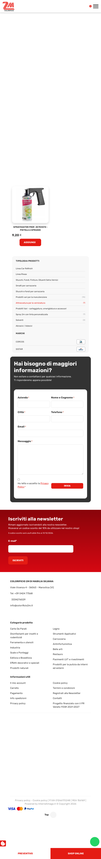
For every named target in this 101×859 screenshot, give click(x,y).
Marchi (20, 333)
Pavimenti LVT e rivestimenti (68, 659)
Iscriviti (18, 560)
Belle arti (58, 649)
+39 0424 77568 (24, 593)
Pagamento (16, 693)
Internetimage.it (47, 803)
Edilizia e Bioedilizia (21, 657)
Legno (56, 628)
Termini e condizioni (64, 688)
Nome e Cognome (62, 397)
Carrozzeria (59, 639)
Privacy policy (17, 703)
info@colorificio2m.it (21, 605)
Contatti (57, 698)
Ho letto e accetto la (33, 485)
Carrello (14, 688)
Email (22, 426)
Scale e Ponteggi (19, 652)
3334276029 (18, 599)
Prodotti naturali (19, 668)
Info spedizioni (18, 698)
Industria (15, 647)
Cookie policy (60, 683)
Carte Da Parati (18, 628)
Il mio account (18, 683)
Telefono (57, 412)
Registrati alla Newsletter (67, 693)
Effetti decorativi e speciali (24, 662)
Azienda (23, 397)
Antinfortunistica (62, 644)
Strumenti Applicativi (64, 633)
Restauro (58, 654)
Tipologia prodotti (27, 261)
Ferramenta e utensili (21, 642)
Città (21, 412)
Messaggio (25, 441)
